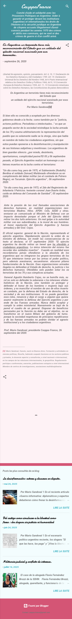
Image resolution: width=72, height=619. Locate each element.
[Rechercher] (67, 7)
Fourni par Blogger (36, 605)
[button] (67, 45)
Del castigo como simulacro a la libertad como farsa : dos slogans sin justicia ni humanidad (29, 520)
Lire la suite (61, 507)
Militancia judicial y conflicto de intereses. (27, 562)
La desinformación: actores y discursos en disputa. (32, 479)
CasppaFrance (36, 6)
